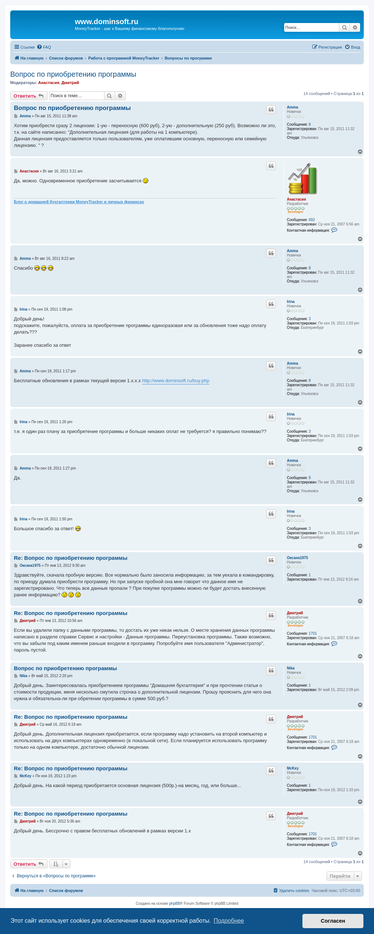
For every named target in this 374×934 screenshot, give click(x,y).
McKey (292, 768)
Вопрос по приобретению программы (73, 74)
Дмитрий (70, 82)
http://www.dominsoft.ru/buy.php (175, 380)
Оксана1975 (297, 558)
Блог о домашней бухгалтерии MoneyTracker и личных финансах (79, 202)
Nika (290, 668)
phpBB (174, 903)
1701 (313, 633)
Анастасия (48, 82)
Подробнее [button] (229, 921)
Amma (292, 107)
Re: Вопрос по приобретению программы (70, 558)
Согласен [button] (333, 921)
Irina (290, 302)
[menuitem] (44, 47)
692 (312, 220)
